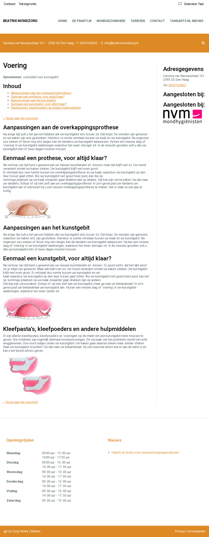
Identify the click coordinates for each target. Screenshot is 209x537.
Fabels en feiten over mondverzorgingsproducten (145, 452)
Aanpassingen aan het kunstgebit (33, 100)
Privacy (180, 531)
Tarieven (137, 21)
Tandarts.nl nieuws (186, 21)
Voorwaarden (196, 531)
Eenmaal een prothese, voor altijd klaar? (38, 97)
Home (62, 21)
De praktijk (82, 21)
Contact (157, 21)
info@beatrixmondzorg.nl (121, 43)
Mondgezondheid (111, 21)
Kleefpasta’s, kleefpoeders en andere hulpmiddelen (46, 108)
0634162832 (177, 85)
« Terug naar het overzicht (20, 118)
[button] (203, 43)
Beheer (36, 531)
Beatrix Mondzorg (20, 21)
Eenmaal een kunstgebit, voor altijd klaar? (39, 104)
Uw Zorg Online (18, 531)
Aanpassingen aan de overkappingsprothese (41, 93)
